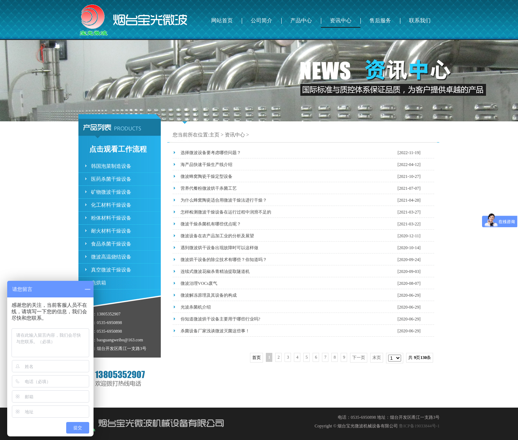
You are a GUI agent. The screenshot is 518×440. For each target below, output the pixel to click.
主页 (214, 135)
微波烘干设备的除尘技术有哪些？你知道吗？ (224, 259)
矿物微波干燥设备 (111, 192)
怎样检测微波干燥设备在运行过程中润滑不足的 (226, 212)
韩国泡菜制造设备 (111, 166)
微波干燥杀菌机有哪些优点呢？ (211, 223)
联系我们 (420, 20)
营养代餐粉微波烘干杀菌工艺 (209, 188)
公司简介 (261, 20)
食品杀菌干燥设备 (111, 244)
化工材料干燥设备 (111, 205)
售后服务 (380, 20)
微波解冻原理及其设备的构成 (209, 295)
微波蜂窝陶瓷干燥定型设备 (206, 176)
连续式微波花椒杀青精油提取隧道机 (215, 271)
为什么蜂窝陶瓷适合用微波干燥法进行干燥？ (224, 200)
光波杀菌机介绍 (196, 307)
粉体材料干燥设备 (111, 218)
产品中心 (301, 20)
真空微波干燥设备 (111, 270)
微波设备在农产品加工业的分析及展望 (217, 235)
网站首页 (222, 20)
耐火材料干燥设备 (111, 231)
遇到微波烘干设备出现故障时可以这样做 (219, 247)
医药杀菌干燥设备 (111, 179)
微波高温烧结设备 (111, 257)
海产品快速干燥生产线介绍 (206, 164)
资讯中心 (340, 20)
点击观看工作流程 (118, 149)
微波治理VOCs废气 (199, 283)
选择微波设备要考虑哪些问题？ (211, 152)
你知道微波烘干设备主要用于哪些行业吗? (220, 319)
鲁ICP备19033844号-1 (419, 425)
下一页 (358, 357)
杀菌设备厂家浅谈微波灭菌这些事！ (215, 330)
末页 (376, 357)
